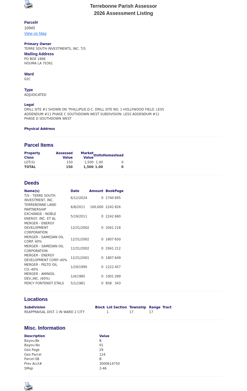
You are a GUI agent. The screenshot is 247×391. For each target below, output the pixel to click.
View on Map (35, 33)
